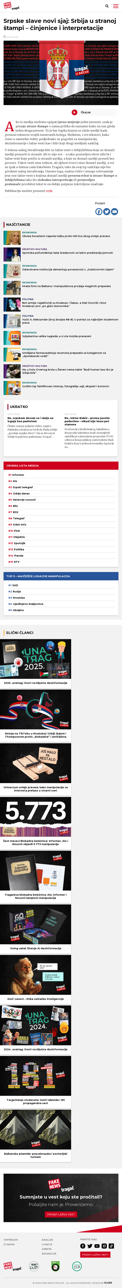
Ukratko (19, 407)
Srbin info (19, 524)
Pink (17, 530)
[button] (115, 6)
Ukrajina (18, 610)
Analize (47, 1239)
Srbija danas (21, 493)
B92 (15, 512)
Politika (19, 549)
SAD (15, 585)
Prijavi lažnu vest (61, 1214)
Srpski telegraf (23, 487)
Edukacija (49, 1253)
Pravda (18, 555)
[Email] (114, 211)
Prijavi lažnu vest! (95, 1254)
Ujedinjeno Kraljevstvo (28, 604)
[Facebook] (98, 211)
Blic (15, 506)
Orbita (47, 1249)
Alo (15, 481)
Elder (108, 1282)
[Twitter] (106, 211)
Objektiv (19, 537)
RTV (16, 561)
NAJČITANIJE (18, 225)
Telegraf (19, 518)
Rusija (17, 591)
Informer (18, 474)
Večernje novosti (24, 499)
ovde (49, 191)
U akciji (47, 1244)
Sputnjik (19, 543)
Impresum (11, 1239)
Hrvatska (19, 597)
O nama (9, 1244)
